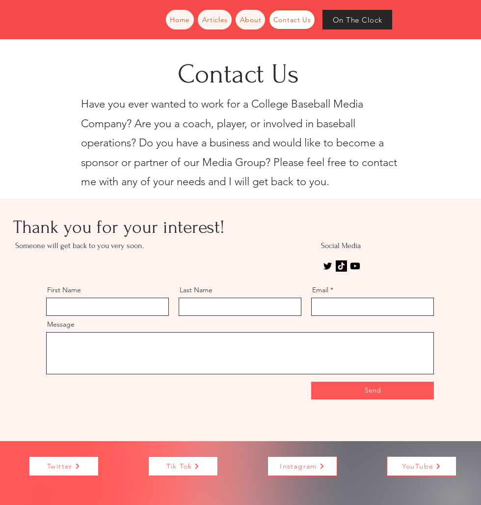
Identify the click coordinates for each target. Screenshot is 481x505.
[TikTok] (341, 266)
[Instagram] (302, 466)
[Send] (372, 390)
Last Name (196, 289)
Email (320, 289)
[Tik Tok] (183, 466)
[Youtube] (355, 266)
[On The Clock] (357, 19)
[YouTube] (421, 466)
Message (61, 324)
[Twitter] (327, 266)
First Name (64, 289)
